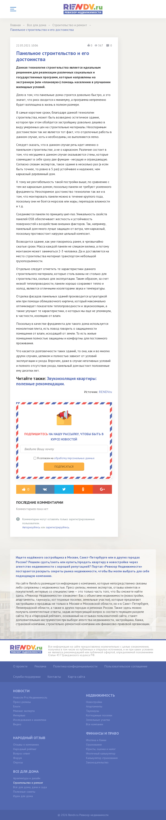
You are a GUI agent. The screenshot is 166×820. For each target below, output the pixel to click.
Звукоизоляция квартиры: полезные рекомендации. (56, 381)
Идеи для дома (23, 796)
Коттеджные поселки (99, 715)
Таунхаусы (92, 711)
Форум (17, 758)
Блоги (16, 706)
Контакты (54, 677)
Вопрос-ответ (21, 753)
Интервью (19, 715)
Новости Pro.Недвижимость (30, 697)
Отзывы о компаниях (26, 744)
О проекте (20, 666)
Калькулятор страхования (102, 758)
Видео (17, 724)
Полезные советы (24, 791)
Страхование (94, 744)
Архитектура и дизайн (26, 778)
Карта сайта (76, 677)
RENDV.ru (105, 392)
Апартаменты (94, 706)
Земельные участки (98, 720)
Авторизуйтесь (31, 527)
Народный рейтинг (24, 749)
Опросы (18, 762)
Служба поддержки (26, 677)
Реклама (40, 666)
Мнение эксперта (24, 711)
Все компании (94, 724)
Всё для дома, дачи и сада (30, 787)
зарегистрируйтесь (57, 527)
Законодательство (97, 762)
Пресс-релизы (22, 702)
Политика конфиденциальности (75, 666)
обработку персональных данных (74, 458)
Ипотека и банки (96, 740)
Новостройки (94, 702)
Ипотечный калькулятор (100, 753)
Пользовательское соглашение (125, 666)
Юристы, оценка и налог (101, 749)
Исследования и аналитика (29, 720)
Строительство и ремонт (28, 782)
